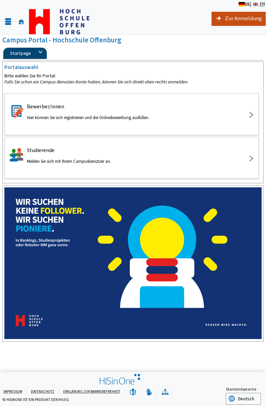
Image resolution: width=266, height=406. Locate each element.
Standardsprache (241, 389)
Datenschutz (42, 391)
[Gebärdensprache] (149, 392)
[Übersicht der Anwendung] (165, 392)
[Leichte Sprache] (132, 392)
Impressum (12, 391)
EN (258, 4)
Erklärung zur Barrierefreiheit (91, 391)
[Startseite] (21, 21)
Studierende (130, 155)
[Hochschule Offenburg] (59, 22)
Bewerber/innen (130, 111)
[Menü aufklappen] (8, 22)
